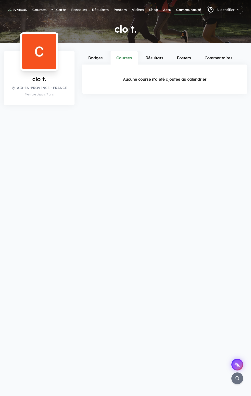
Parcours (79, 9)
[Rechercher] (237, 378)
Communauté (188, 9)
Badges (95, 57)
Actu (167, 9)
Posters (120, 9)
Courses (39, 9)
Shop (153, 9)
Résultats (100, 9)
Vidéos (138, 9)
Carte (61, 9)
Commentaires (218, 57)
